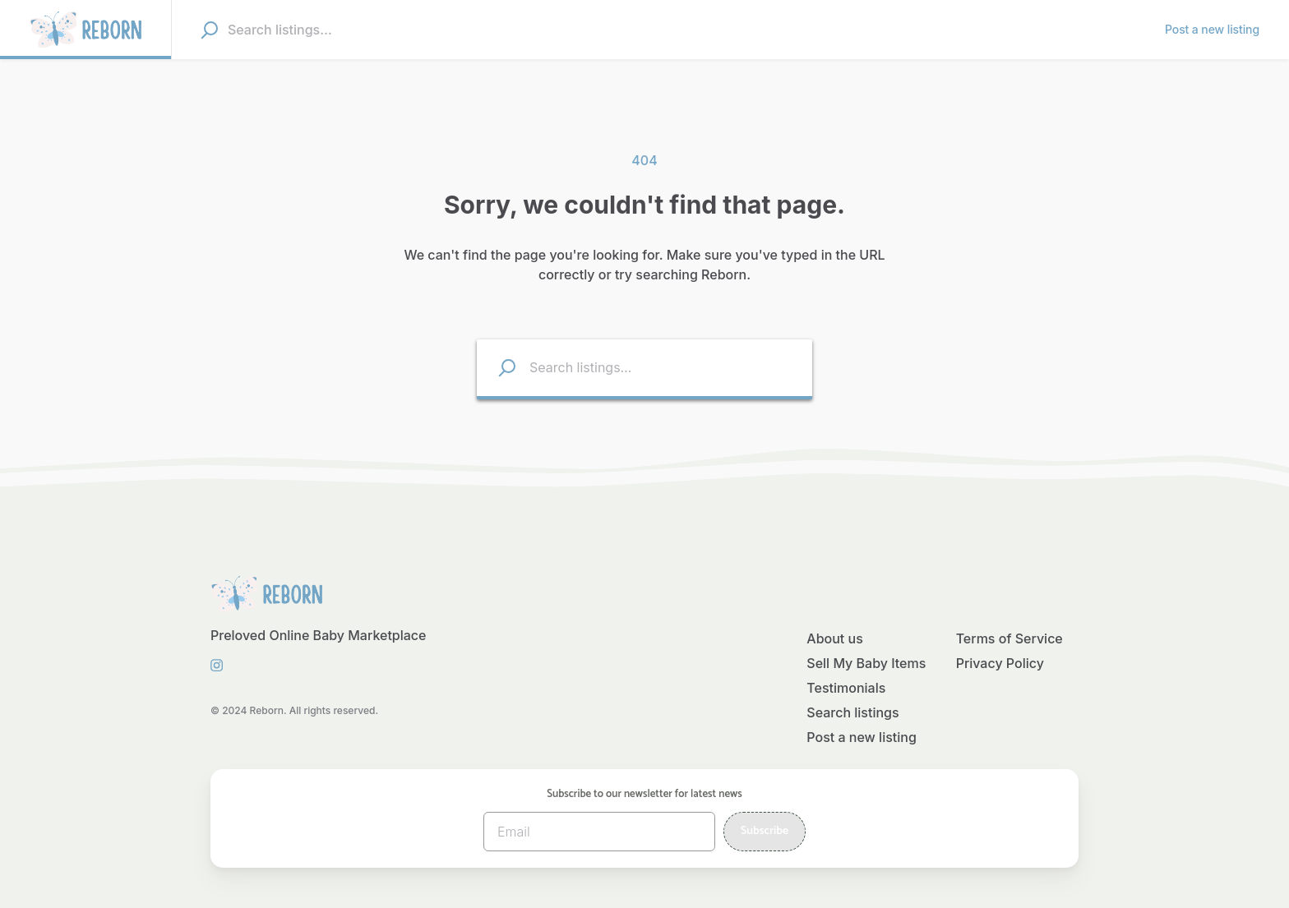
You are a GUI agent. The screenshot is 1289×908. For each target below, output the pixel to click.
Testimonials (845, 688)
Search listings (852, 712)
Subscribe (764, 831)
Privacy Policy (1000, 663)
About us (834, 638)
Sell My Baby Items (866, 663)
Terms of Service (1009, 638)
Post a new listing (861, 737)
